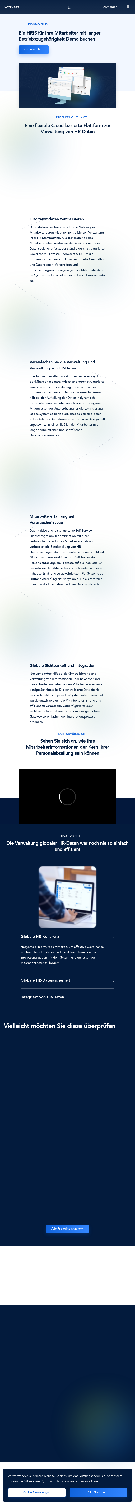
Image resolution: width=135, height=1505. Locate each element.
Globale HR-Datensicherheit (45, 981)
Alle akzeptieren (98, 1492)
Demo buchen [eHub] (33, 49)
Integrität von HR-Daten (42, 997)
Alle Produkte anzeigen (67, 1228)
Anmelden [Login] (108, 7)
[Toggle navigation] (128, 6)
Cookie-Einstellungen (37, 1492)
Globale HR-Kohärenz (40, 937)
